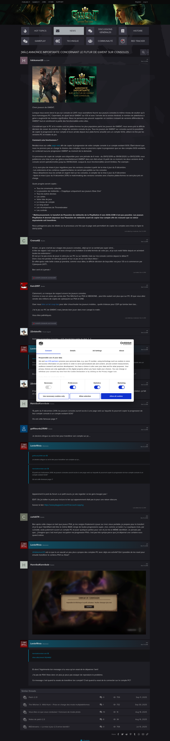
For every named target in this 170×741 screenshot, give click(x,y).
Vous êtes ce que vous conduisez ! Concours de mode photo (55, 711)
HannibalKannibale (40, 403)
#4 (143, 331)
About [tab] (121, 351)
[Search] (143, 52)
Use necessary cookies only (54, 396)
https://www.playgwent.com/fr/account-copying (64, 505)
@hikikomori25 (39, 552)
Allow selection (85, 396)
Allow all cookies (116, 396)
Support (59, 2)
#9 (143, 446)
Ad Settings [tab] (97, 351)
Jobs (44, 2)
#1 (143, 60)
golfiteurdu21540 (39, 428)
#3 (143, 286)
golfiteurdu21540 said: (40, 456)
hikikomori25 (37, 60)
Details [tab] (73, 351)
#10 (143, 517)
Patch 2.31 (34, 696)
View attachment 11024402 (42, 656)
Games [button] (35, 2)
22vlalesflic (36, 331)
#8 (143, 429)
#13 (143, 642)
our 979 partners (52, 361)
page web (57, 145)
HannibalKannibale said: (40, 469)
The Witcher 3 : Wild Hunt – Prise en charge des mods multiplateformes (60, 703)
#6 (143, 384)
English (85, 739)
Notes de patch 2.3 (38, 718)
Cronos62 (36, 240)
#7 (143, 403)
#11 (143, 545)
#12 (143, 565)
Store (51, 2)
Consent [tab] (48, 351)
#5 (143, 349)
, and (46, 278)
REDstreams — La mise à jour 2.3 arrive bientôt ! (50, 726)
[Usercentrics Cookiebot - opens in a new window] (121, 343)
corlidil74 (35, 517)
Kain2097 (36, 286)
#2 (143, 240)
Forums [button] (25, 2)
